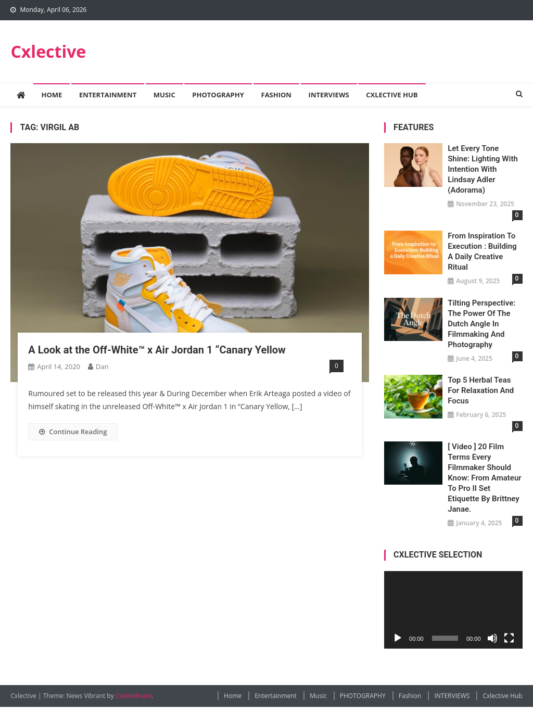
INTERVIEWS (329, 94)
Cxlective (48, 51)
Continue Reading (73, 431)
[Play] (397, 638)
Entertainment (107, 94)
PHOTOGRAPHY (218, 94)
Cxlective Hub (391, 94)
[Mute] (492, 638)
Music (164, 94)
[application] (453, 610)
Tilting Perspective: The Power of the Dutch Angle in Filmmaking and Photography (481, 323)
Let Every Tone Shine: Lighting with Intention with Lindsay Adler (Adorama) (483, 169)
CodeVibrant (134, 695)
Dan (102, 366)
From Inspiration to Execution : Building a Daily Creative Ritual (482, 251)
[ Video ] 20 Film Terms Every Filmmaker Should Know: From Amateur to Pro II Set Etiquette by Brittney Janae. (484, 478)
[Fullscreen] (509, 638)
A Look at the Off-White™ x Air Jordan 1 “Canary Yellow (157, 350)
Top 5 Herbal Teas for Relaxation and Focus (481, 390)
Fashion (276, 94)
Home (51, 94)
